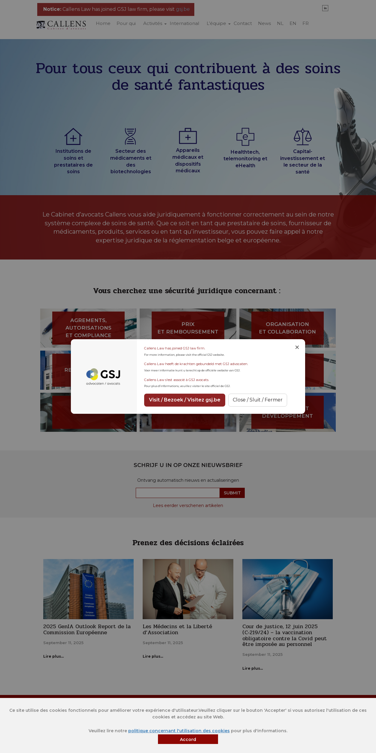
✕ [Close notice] (297, 347)
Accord (188, 739)
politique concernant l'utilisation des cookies (179, 730)
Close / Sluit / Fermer (258, 400)
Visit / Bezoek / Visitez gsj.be (184, 400)
